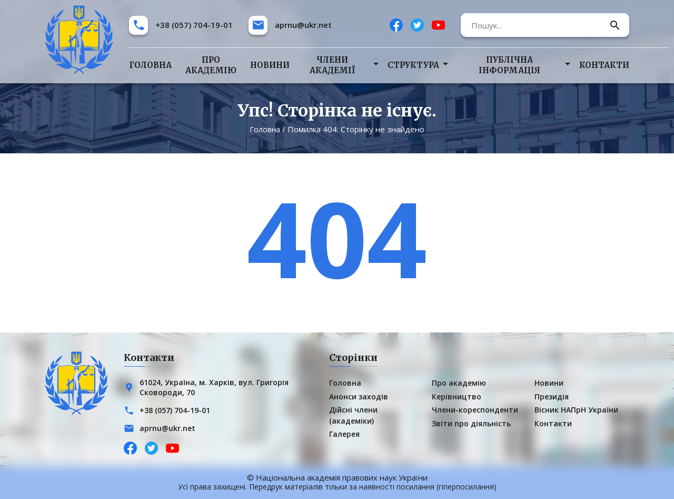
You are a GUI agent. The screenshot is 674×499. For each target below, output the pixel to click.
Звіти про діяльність (471, 423)
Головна (150, 65)
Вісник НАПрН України (576, 410)
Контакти (604, 65)
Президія (551, 397)
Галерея (344, 434)
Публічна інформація (509, 65)
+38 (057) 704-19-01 (194, 24)
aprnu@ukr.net (303, 24)
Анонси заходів (358, 397)
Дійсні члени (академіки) (353, 415)
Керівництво (456, 397)
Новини (270, 65)
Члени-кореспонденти (475, 410)
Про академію (210, 65)
